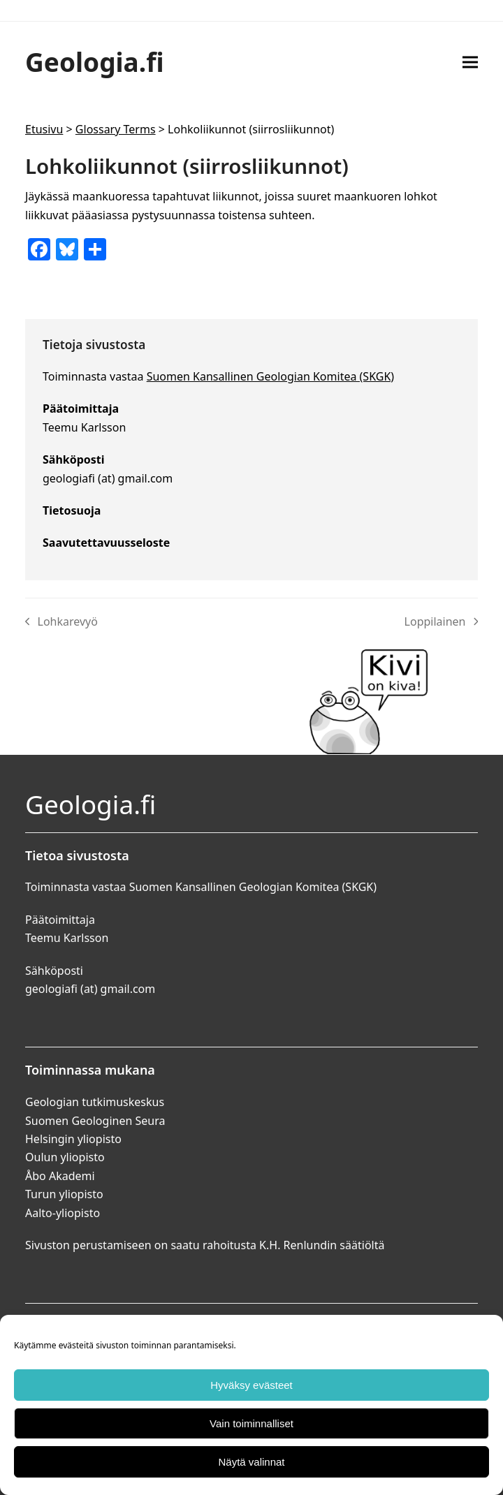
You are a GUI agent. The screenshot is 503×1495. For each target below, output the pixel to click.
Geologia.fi (94, 62)
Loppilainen (441, 622)
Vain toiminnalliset (251, 1423)
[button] (470, 62)
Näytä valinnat (251, 1462)
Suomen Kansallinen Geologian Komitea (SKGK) (270, 376)
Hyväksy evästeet (251, 1385)
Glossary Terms (115, 129)
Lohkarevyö (61, 622)
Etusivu (44, 129)
